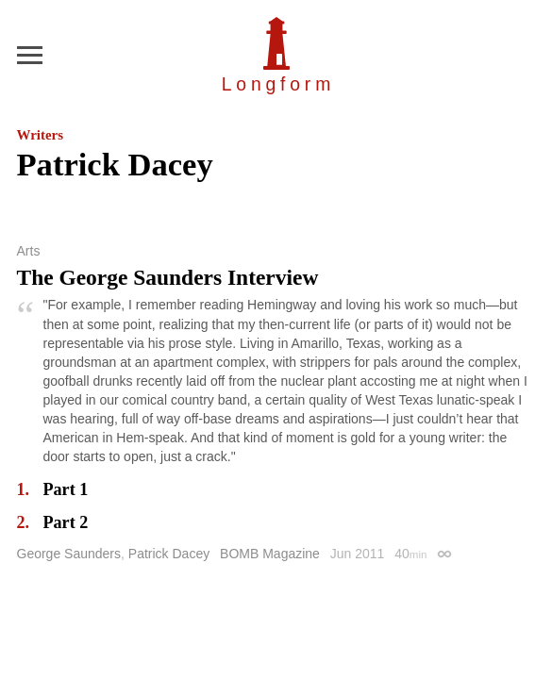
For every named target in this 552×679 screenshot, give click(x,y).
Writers (40, 134)
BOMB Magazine (270, 553)
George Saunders (69, 553)
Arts (29, 250)
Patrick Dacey (168, 553)
